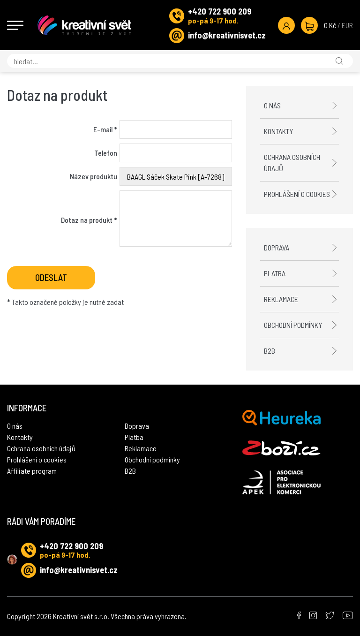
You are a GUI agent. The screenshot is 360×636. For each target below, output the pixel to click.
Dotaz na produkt (89, 219)
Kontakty (278, 131)
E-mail (105, 129)
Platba (274, 273)
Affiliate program (32, 470)
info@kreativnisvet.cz (227, 35)
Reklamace (281, 299)
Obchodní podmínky (293, 324)
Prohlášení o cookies (297, 193)
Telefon (105, 152)
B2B (269, 350)
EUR (347, 25)
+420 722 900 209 (219, 11)
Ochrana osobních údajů (292, 162)
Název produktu (93, 176)
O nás (272, 105)
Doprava (276, 247)
